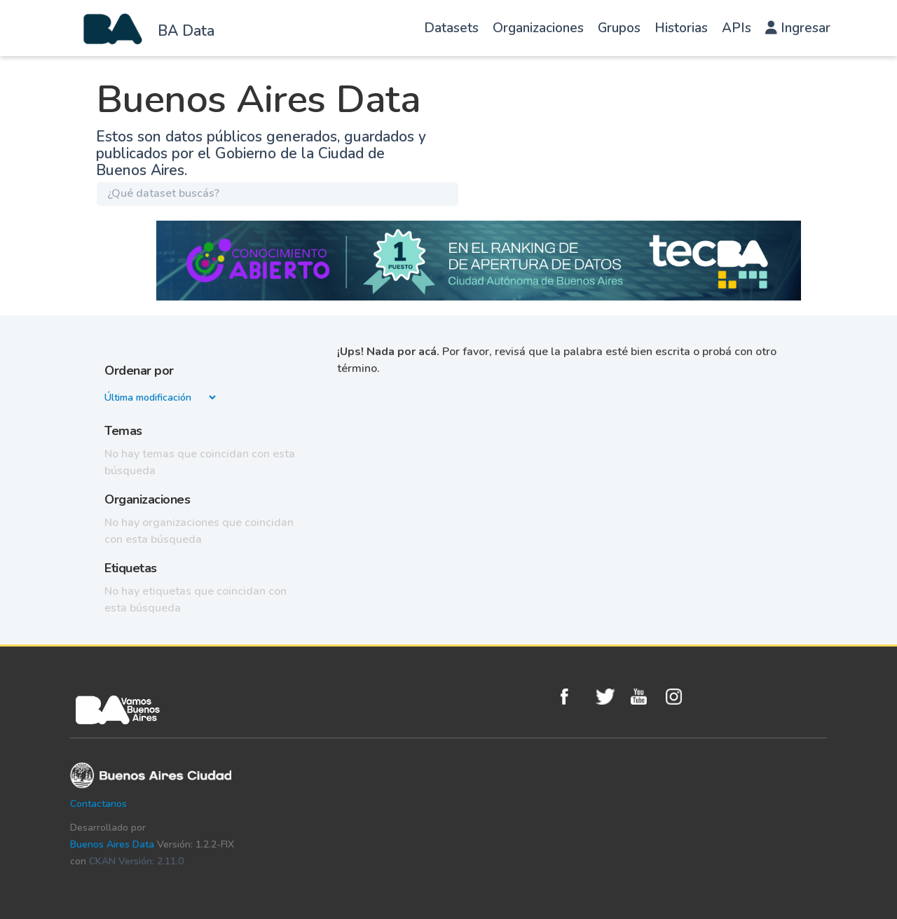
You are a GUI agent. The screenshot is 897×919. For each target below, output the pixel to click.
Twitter (610, 697)
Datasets (451, 28)
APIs (736, 28)
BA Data (186, 31)
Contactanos (98, 803)
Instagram (680, 697)
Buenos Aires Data (112, 844)
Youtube (645, 697)
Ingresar (797, 28)
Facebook (575, 697)
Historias (681, 28)
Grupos (619, 28)
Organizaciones (538, 28)
